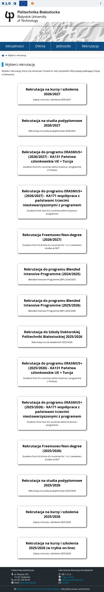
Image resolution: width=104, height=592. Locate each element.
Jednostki (63, 46)
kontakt (65, 582)
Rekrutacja (90, 46)
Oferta (40, 46)
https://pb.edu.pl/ (28, 582)
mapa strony (68, 577)
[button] (3, 3)
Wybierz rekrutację (20, 64)
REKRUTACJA (52, 33)
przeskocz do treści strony (1, 1)
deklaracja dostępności (73, 579)
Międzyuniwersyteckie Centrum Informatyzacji (38, 589)
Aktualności (14, 46)
